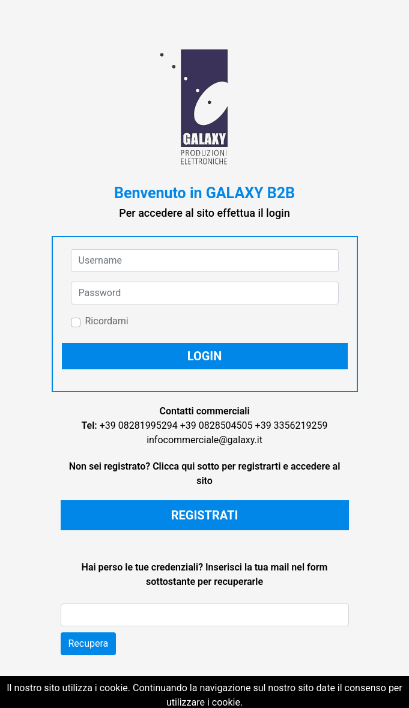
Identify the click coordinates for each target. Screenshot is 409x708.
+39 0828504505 (216, 425)
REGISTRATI (204, 515)
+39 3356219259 (291, 425)
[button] (205, 356)
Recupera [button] (88, 643)
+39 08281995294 (139, 425)
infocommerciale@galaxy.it (204, 440)
